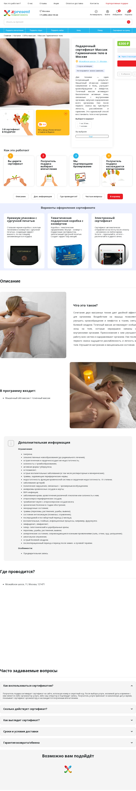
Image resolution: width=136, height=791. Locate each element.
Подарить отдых (36, 30)
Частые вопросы (94, 196)
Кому (79, 30)
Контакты (94, 3)
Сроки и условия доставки (22, 732)
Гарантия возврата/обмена (23, 743)
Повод (100, 30)
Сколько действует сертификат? (26, 709)
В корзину (115, 196)
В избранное (124, 74)
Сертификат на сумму (121, 30)
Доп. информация (43, 196)
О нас (30, 3)
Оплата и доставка (74, 3)
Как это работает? (12, 3)
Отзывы (43, 3)
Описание (21, 196)
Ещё (91, 136)
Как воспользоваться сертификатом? (30, 686)
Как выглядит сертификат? (23, 721)
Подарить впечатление (14, 30)
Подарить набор (57, 30)
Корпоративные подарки (117, 3)
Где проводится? (68, 196)
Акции (56, 3)
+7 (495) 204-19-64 (48, 14)
